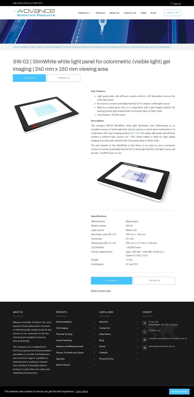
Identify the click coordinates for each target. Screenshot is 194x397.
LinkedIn (103, 352)
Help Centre (18, 3)
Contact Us (130, 13)
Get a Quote (29, 78)
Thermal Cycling (70, 47)
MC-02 (134, 133)
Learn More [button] (82, 391)
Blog (153, 13)
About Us (114, 13)
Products (83, 13)
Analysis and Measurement (69, 346)
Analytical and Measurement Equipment (100, 47)
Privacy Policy (106, 359)
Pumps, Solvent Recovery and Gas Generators (146, 47)
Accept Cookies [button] (179, 391)
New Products (63, 365)
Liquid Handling (52, 47)
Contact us (63, 78)
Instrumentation (21, 47)
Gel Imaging (37, 47)
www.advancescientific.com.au (162, 346)
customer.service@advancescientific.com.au (168, 338)
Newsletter (173, 13)
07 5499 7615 (36, 3)
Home (143, 13)
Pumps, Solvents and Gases (70, 352)
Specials (100, 13)
